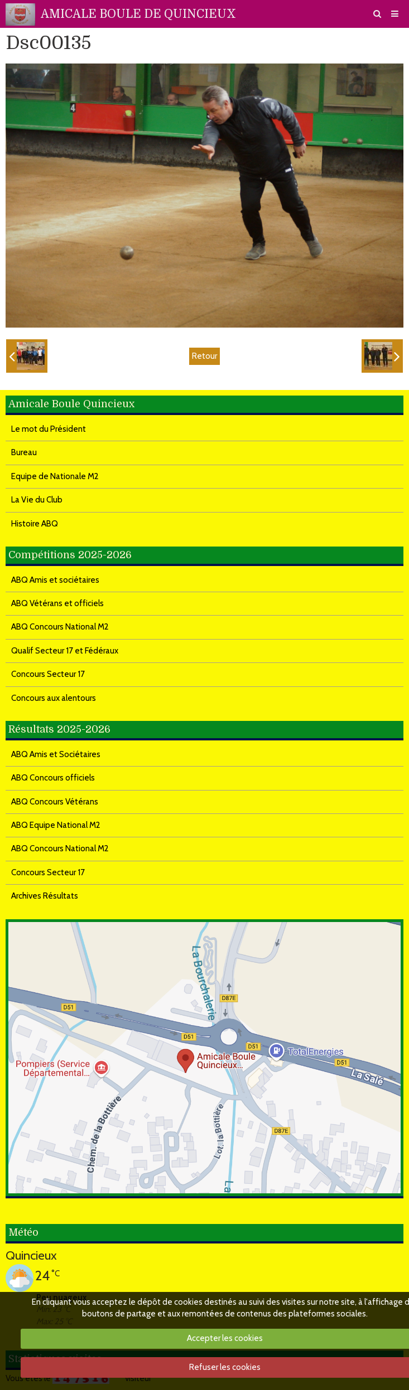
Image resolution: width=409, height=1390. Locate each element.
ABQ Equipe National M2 (55, 825)
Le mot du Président (48, 429)
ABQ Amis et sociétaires (55, 580)
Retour (204, 356)
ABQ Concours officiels (53, 778)
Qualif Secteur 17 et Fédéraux (64, 651)
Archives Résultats (44, 896)
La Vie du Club (36, 500)
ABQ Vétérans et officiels (57, 603)
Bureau (24, 452)
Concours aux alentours (53, 698)
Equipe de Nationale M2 (55, 476)
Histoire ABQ (34, 524)
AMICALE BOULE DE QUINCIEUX (138, 14)
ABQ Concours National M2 (60, 627)
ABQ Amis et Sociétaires (55, 754)
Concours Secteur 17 (48, 674)
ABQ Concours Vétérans (54, 802)
